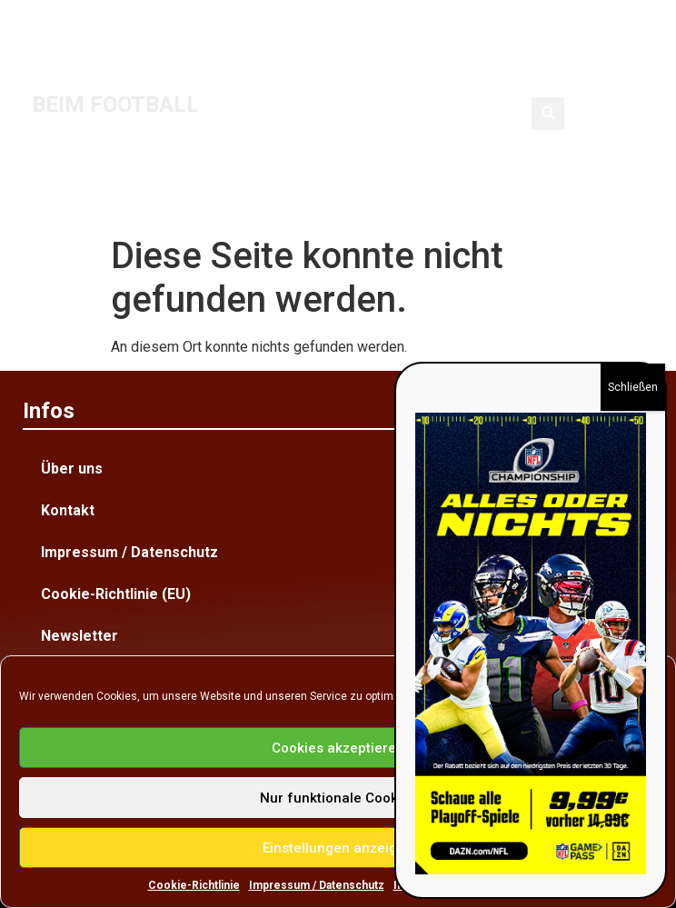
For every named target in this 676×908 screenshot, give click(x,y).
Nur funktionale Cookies (338, 798)
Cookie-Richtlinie (194, 885)
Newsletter (79, 635)
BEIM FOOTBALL (115, 104)
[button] (548, 113)
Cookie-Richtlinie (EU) (116, 594)
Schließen (633, 387)
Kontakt (67, 510)
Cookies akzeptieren (338, 748)
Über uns (72, 468)
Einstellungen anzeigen (338, 848)
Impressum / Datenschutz (316, 885)
